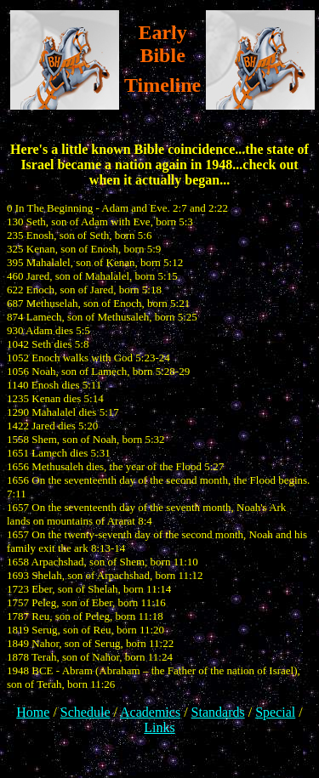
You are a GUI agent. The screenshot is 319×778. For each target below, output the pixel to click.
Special (275, 712)
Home (32, 712)
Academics (150, 712)
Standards (218, 712)
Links (159, 727)
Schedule (85, 712)
